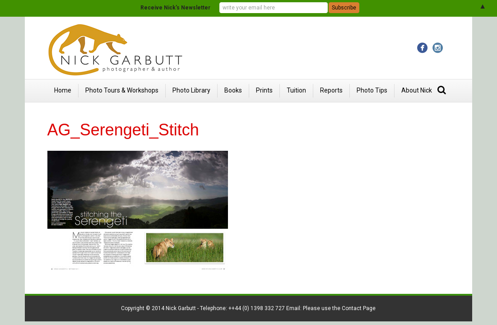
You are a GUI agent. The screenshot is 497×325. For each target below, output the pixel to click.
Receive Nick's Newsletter (175, 8)
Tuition (296, 90)
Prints (264, 90)
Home (62, 90)
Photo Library (191, 90)
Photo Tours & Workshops (121, 90)
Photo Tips (372, 90)
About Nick (416, 90)
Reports (331, 90)
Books (233, 90)
